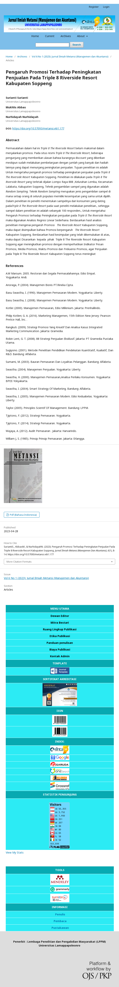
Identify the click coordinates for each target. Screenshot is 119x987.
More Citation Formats (19, 561)
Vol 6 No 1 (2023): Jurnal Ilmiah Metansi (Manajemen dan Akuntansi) (70, 56)
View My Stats (15, 852)
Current (49, 36)
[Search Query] (52, 45)
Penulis (60, 914)
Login (106, 6)
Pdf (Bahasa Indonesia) (23, 514)
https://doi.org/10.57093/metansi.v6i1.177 (38, 128)
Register (94, 6)
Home (35, 36)
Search (76, 44)
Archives (66, 36)
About (81, 36)
